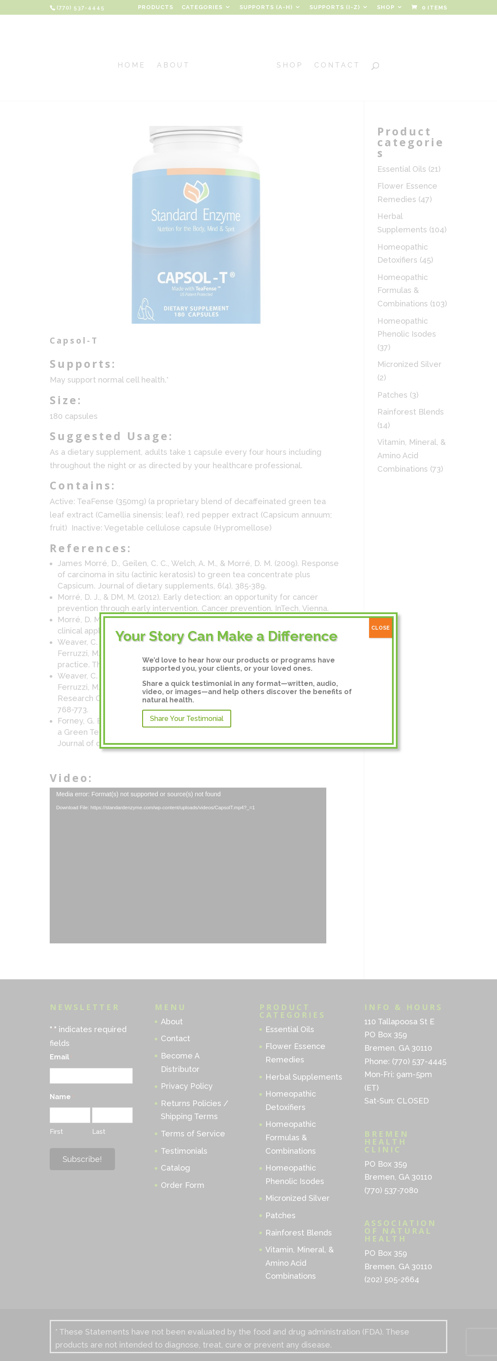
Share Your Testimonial (186, 718)
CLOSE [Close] (380, 628)
